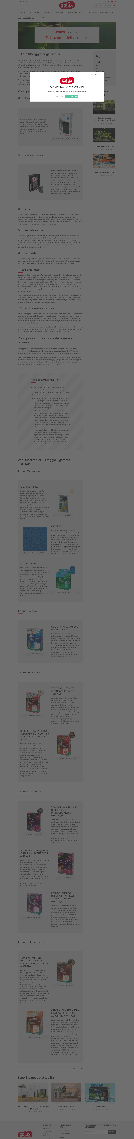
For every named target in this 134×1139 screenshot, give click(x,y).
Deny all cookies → (96, 74)
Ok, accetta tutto (72, 96)
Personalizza (59, 96)
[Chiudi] (67, 569)
